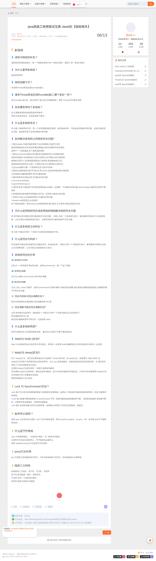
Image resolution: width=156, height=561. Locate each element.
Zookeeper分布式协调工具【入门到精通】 (128, 71)
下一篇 (107, 532)
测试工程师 (24, 4)
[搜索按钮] (151, 4)
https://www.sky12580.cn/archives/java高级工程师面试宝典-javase (51, 519)
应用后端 (54, 4)
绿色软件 (67, 4)
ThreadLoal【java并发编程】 (126, 80)
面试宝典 (38, 507)
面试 (15, 507)
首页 (14, 4)
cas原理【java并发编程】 (125, 84)
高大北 (19, 34)
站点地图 (149, 553)
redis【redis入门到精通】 (125, 66)
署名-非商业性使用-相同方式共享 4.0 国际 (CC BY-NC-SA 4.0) (57, 523)
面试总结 (26, 507)
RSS (141, 553)
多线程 (50, 507)
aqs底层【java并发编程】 (125, 75)
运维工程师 (39, 4)
